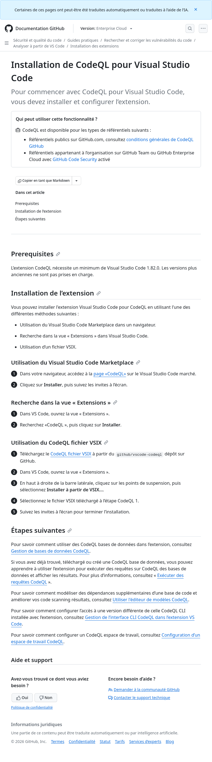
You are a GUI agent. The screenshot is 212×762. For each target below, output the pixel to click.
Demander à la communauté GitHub (144, 689)
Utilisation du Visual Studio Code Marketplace (75, 362)
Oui (22, 697)
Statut (105, 741)
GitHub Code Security (75, 159)
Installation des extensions (94, 46)
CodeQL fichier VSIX (71, 454)
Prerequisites (35, 253)
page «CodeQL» (110, 374)
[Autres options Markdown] (76, 180)
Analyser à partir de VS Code (39, 46)
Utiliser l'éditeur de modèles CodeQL (150, 600)
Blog (170, 741)
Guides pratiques (82, 40)
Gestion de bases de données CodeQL (50, 551)
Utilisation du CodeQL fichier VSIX (59, 442)
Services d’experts (145, 741)
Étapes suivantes (41, 530)
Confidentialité (82, 741)
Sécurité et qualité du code (37, 40)
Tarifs (120, 741)
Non (45, 697)
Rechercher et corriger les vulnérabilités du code (148, 40)
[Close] (196, 9)
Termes (57, 741)
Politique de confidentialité (32, 707)
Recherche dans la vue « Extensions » (64, 402)
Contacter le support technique (139, 697)
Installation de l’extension (56, 292)
